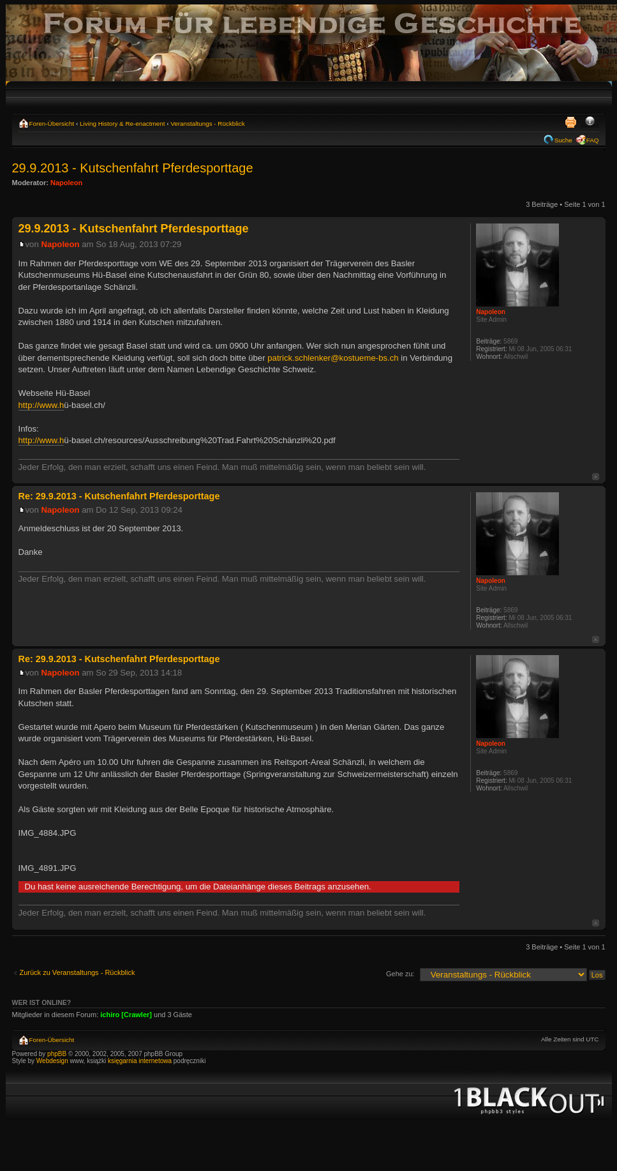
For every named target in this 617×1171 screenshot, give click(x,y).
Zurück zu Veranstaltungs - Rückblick (77, 972)
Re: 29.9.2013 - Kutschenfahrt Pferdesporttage (119, 496)
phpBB (56, 1053)
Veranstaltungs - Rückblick (207, 123)
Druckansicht (570, 122)
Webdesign (53, 1060)
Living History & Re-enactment (122, 123)
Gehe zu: (400, 974)
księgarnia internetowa (140, 1060)
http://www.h (41, 405)
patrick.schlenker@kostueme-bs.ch (332, 358)
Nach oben (595, 476)
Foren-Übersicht (52, 123)
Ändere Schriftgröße (590, 122)
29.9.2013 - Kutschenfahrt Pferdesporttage (132, 168)
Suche (563, 140)
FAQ (592, 140)
